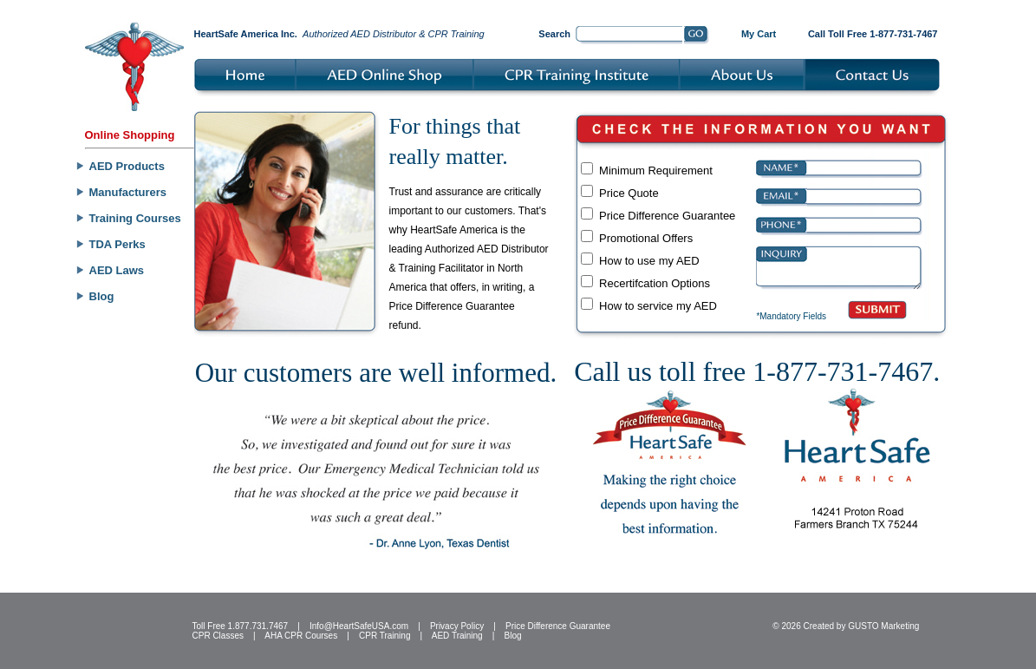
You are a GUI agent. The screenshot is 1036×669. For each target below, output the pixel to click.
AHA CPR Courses (300, 635)
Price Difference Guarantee (557, 626)
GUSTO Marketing (883, 626)
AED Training (457, 635)
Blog (101, 296)
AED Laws (117, 270)
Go (696, 35)
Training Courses (135, 218)
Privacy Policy (457, 626)
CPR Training (384, 635)
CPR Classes (218, 635)
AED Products (127, 166)
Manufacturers (128, 192)
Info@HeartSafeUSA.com (358, 626)
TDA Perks (117, 244)
